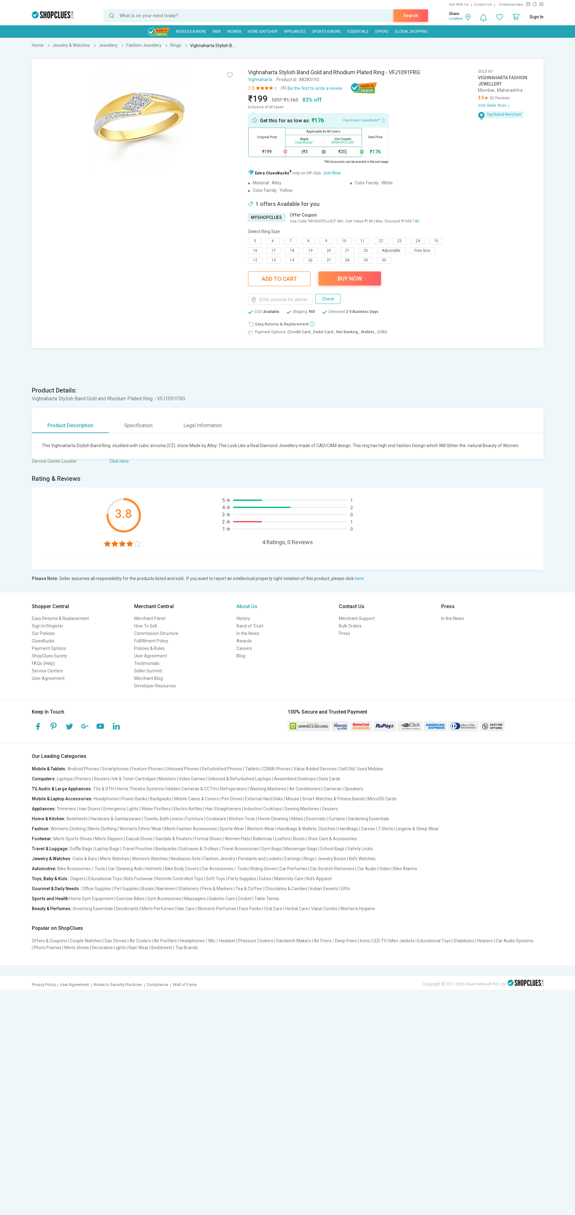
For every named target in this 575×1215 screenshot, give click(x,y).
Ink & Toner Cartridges (134, 778)
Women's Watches (150, 858)
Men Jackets (402, 940)
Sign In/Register (47, 625)
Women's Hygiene (357, 908)
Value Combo (324, 908)
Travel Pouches (137, 848)
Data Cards (329, 778)
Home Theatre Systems (140, 788)
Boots (299, 838)
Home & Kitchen (262, 31)
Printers (83, 778)
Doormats (316, 818)
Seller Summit (148, 670)
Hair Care (186, 908)
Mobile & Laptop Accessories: (62, 798)
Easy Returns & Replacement (60, 618)
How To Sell (145, 625)
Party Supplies (242, 878)
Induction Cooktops (263, 808)
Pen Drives (232, 798)
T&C (416, 221)
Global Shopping (411, 31)
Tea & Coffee (249, 888)
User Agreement (48, 678)
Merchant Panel (149, 618)
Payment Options (49, 648)
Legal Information (202, 425)
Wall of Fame (185, 984)
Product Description (70, 425)
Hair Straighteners (223, 808)
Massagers (195, 898)
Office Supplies (96, 888)
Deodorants (127, 908)
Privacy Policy (44, 984)
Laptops (65, 778)
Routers (102, 778)
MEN (217, 31)
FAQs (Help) (43, 663)
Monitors (167, 778)
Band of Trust (249, 625)
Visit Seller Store (492, 105)
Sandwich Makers (293, 940)
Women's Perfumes (216, 908)
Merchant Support (357, 618)
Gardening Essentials (368, 818)
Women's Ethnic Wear (140, 828)
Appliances (294, 31)
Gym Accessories (164, 898)
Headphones (106, 798)
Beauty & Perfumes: (52, 908)
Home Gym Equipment (91, 898)
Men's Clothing (102, 828)
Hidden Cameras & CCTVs (192, 788)
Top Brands (186, 947)
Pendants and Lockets (260, 858)
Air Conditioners (305, 788)
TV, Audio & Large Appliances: (62, 788)
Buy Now (350, 278)
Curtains (337, 818)
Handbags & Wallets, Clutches (306, 828)
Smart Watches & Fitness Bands (333, 798)
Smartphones (115, 768)
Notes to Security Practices (118, 984)
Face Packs (250, 908)
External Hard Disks (264, 798)
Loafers (282, 838)
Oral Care (273, 908)
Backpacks (160, 798)
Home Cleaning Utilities (280, 818)
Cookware (216, 818)
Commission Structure (156, 633)
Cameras (333, 788)
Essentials (357, 31)
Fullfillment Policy (151, 640)
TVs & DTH (103, 788)
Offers (381, 31)
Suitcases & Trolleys (199, 848)
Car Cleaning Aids (125, 868)
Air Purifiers (165, 940)
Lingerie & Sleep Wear (417, 828)
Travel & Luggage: (50, 848)
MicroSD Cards (382, 798)
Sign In (536, 16)
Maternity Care (289, 878)
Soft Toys (215, 878)
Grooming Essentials (93, 908)
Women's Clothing (68, 828)
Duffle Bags (81, 848)
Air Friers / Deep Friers (335, 940)
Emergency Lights (121, 808)
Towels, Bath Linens (163, 818)
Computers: (44, 778)
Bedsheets (77, 818)
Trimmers (66, 808)
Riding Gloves (264, 868)
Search (410, 15)
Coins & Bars (84, 858)
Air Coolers (140, 940)
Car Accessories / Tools (225, 868)
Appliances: (44, 808)
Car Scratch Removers (332, 868)
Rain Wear (139, 947)
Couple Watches (86, 940)
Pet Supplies (126, 888)
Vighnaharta (260, 79)
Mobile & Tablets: (49, 768)
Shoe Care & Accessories (332, 838)
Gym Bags (271, 848)
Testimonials (146, 663)
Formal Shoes (208, 838)
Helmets (153, 868)
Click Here (119, 461)
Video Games (192, 778)
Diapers (78, 878)
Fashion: (41, 828)
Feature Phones (147, 768)
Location (456, 19)
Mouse (292, 798)
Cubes (265, 878)
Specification (138, 425)
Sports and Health (50, 898)
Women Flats (237, 838)
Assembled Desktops (295, 778)
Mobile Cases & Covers (196, 798)
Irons (365, 940)
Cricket (244, 898)
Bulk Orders (350, 625)
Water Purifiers (156, 808)
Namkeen (166, 888)
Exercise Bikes (130, 898)
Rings (309, 858)
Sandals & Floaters (173, 838)
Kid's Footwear (138, 878)
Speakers (353, 788)
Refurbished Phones (222, 768)
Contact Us (483, 4)
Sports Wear (232, 828)
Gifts (345, 888)
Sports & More (326, 31)
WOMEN (234, 31)
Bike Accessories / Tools (81, 868)
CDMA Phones (276, 768)
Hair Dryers (89, 808)
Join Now (332, 172)
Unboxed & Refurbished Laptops (239, 778)
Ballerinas (262, 838)
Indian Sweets (324, 888)
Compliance (157, 984)
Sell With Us (459, 4)
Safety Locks (360, 848)
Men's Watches (114, 858)
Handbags (348, 828)
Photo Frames (47, 947)
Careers (244, 648)
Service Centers (47, 670)
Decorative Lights (109, 947)
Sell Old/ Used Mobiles (361, 768)
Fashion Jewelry (219, 858)
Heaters (485, 940)
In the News (247, 633)
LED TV (380, 940)
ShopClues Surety (49, 655)
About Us (246, 606)
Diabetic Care (222, 898)
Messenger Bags (300, 848)
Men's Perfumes (158, 908)
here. (360, 578)
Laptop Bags (107, 848)
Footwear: (42, 838)
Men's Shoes (76, 947)
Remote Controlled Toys (179, 878)
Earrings (293, 858)
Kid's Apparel (319, 878)
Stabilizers (464, 940)
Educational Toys (105, 878)
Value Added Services (315, 768)
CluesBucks (43, 640)
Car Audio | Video (374, 868)
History (243, 618)
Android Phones (83, 768)
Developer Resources (155, 685)
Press (344, 633)
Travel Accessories (240, 848)
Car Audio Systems (515, 940)
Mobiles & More (191, 31)
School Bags (332, 848)
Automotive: (44, 868)
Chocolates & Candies (286, 888)
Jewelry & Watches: (51, 858)
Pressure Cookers (255, 940)
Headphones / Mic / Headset (208, 940)
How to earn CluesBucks (364, 120)
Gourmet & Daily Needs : (56, 888)
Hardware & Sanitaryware (115, 818)
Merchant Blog (148, 678)
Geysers (330, 808)
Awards (244, 640)
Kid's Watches (362, 858)
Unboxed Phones (182, 768)
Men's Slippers (109, 838)
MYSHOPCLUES (266, 217)
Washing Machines (268, 788)
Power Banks (134, 798)
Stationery (188, 888)
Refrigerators (233, 788)
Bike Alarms (405, 868)
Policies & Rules (149, 648)
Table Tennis (266, 898)
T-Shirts (385, 828)
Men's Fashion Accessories (190, 828)
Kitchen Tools (242, 818)
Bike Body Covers (182, 868)
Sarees (368, 828)
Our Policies (43, 633)
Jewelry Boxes (331, 858)
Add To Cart (279, 279)
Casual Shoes (139, 838)
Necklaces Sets (186, 858)
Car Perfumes (293, 868)
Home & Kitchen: (49, 818)
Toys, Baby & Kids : (51, 878)
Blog (240, 655)
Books (148, 888)
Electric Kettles (187, 808)
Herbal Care (296, 908)
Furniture (194, 818)
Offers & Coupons (49, 940)
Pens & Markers (217, 888)
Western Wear (261, 828)
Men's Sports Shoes (72, 838)
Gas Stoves (116, 940)
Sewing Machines (302, 808)
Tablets (252, 768)
